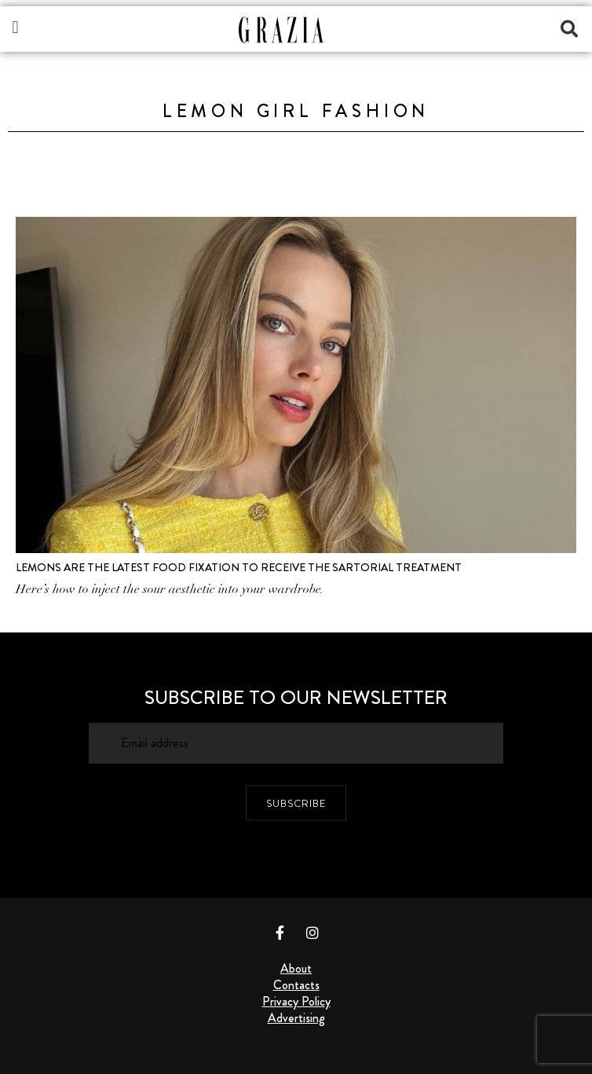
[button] (15, 27)
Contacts (296, 985)
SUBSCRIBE (296, 803)
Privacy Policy (296, 1001)
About (296, 968)
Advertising (296, 1018)
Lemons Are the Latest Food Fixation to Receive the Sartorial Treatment (239, 567)
